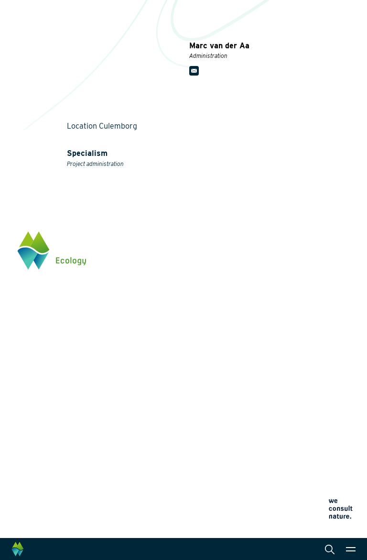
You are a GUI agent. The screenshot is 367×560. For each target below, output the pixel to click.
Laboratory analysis (229, 340)
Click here (32, 377)
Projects (125, 421)
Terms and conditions (225, 465)
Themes (124, 298)
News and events (138, 474)
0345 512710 (36, 337)
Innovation (128, 409)
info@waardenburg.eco (52, 347)
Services (212, 298)
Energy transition (138, 329)
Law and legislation (228, 413)
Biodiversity (129, 314)
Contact (124, 490)
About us (125, 442)
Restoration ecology (142, 398)
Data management (226, 398)
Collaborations (134, 458)
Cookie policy (215, 453)
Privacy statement (221, 442)
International (218, 382)
